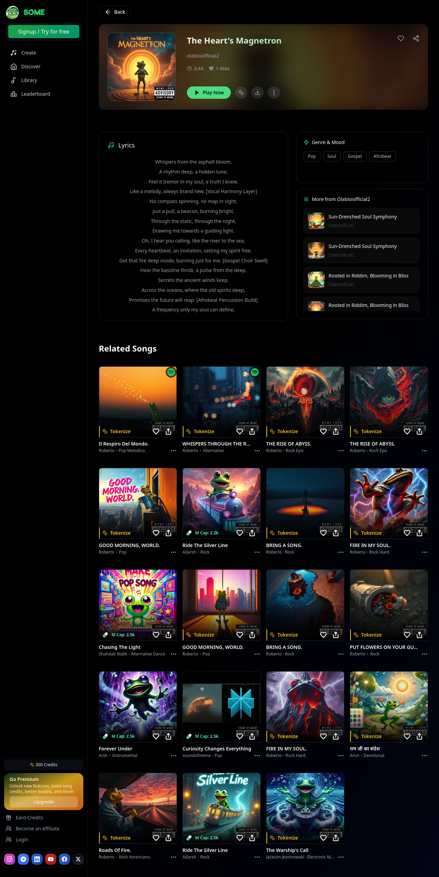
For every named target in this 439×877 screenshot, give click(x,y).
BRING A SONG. (284, 545)
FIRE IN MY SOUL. (370, 545)
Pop (312, 156)
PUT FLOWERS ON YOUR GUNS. (385, 647)
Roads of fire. (115, 850)
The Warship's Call (287, 850)
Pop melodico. (132, 450)
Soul (332, 156)
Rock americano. (135, 857)
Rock (205, 552)
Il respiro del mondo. (124, 443)
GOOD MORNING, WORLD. (129, 545)
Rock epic (295, 450)
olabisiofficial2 (203, 55)
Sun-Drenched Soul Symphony (363, 216)
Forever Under (115, 748)
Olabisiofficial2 (341, 225)
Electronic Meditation (327, 857)
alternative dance (148, 654)
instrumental (125, 755)
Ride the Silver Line (205, 545)
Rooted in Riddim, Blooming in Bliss (368, 275)
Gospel (355, 156)
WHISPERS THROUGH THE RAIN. (217, 443)
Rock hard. (379, 552)
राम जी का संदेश (365, 748)
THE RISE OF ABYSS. (288, 443)
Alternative (213, 450)
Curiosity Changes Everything (216, 748)
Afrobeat (382, 156)
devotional (374, 755)
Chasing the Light (120, 647)
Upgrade (44, 801)
